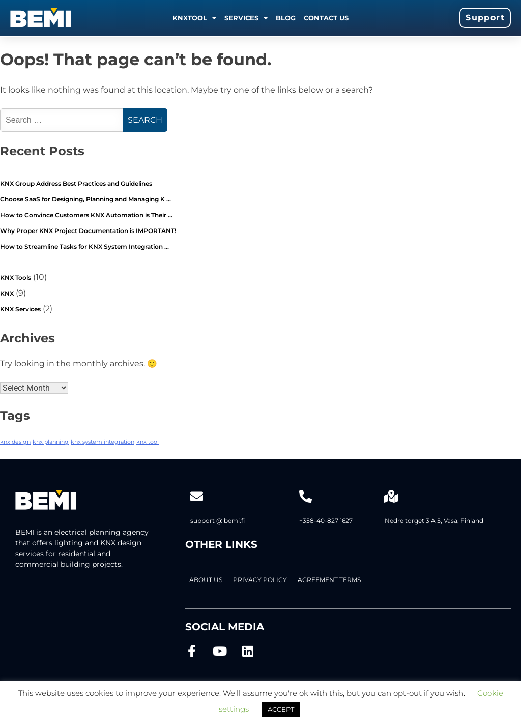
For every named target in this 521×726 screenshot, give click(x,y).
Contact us (326, 18)
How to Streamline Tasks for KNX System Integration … (84, 246)
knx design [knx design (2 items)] (15, 442)
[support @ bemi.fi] (196, 496)
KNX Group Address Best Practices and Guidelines (76, 183)
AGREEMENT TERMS (329, 580)
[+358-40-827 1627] (305, 496)
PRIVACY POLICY (260, 580)
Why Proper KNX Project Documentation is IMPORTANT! (88, 231)
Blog (286, 18)
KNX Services (20, 309)
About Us (205, 580)
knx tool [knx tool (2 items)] (147, 442)
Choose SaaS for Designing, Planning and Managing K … (85, 199)
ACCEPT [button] (281, 709)
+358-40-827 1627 (326, 521)
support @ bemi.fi (217, 521)
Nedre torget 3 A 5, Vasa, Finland (434, 521)
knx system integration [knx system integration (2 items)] (102, 442)
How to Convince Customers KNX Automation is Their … (86, 215)
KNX (7, 293)
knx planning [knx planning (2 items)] (51, 442)
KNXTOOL (194, 18)
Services (246, 18)
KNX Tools (15, 277)
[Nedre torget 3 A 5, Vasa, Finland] (391, 496)
